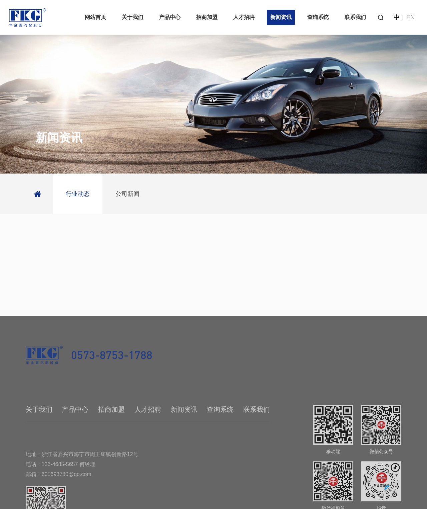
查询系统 (318, 17)
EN (410, 17)
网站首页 (95, 17)
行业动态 (78, 194)
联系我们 (355, 17)
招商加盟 (207, 17)
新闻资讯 (281, 17)
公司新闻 (127, 194)
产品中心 (169, 17)
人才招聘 (244, 17)
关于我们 (132, 17)
